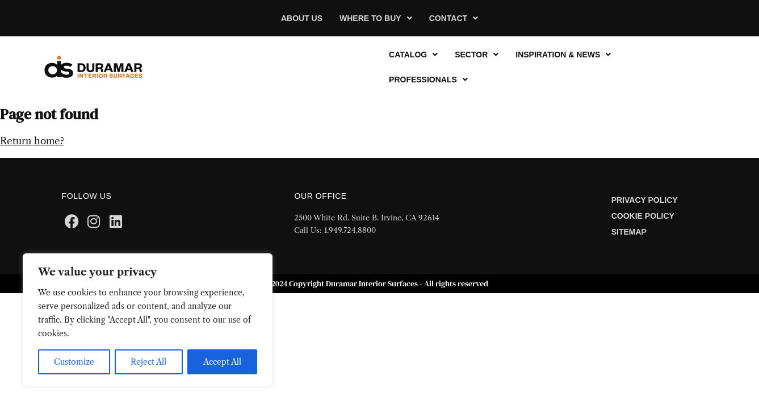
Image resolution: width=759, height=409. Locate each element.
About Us (301, 18)
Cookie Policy (642, 215)
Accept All (222, 362)
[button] (376, 18)
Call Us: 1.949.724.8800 (335, 230)
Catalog (413, 54)
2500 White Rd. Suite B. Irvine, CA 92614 (366, 217)
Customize (74, 362)
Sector (476, 54)
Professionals (428, 79)
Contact (453, 18)
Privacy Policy (644, 199)
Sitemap (629, 231)
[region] (147, 319)
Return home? (32, 141)
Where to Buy (375, 18)
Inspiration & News (563, 54)
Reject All (148, 362)
